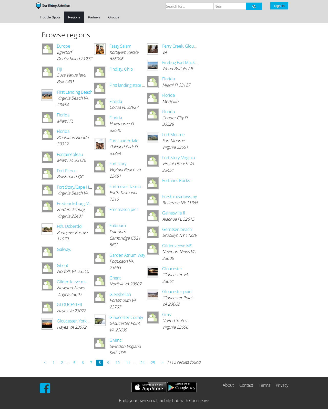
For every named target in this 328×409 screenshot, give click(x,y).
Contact (246, 385)
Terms (264, 385)
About (228, 385)
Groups (113, 17)
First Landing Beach (74, 92)
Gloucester (172, 269)
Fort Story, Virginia (178, 157)
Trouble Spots (50, 17)
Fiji (59, 69)
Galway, (64, 249)
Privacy (282, 385)
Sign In (279, 6)
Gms (166, 314)
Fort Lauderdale (123, 141)
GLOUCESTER (69, 304)
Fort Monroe (173, 134)
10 (118, 362)
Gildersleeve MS (177, 246)
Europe (63, 46)
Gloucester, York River (77, 321)
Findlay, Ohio (121, 69)
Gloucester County (126, 317)
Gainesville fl (173, 213)
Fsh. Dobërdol (70, 226)
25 (153, 362)
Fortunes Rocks (176, 180)
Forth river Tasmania (127, 186)
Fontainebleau (70, 154)
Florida (63, 115)
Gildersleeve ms (71, 282)
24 (142, 362)
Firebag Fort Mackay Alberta (187, 62)
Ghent (62, 265)
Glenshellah (120, 294)
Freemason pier (123, 209)
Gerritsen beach (177, 229)
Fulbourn (117, 225)
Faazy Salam (120, 46)
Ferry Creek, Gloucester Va (186, 46)
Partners (94, 17)
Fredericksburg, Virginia (78, 203)
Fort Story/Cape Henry (77, 187)
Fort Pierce (67, 171)
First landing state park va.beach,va (140, 85)
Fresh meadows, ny (179, 196)
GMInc (115, 340)
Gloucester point (177, 291)
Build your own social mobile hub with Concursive (164, 400)
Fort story (117, 163)
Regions (74, 17)
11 (128, 362)
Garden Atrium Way (127, 255)
